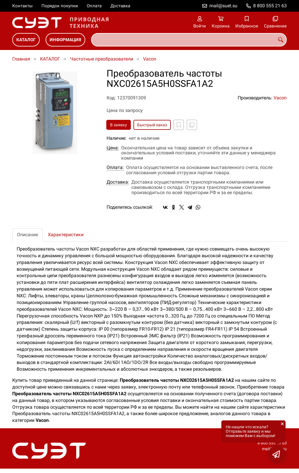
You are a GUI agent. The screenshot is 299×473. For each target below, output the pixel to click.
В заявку (118, 124)
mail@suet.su (223, 5)
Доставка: (118, 182)
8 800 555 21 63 (270, 5)
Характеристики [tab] (66, 234)
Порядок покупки (59, 5)
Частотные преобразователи (101, 59)
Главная (21, 59)
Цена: (113, 148)
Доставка (120, 5)
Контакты (22, 5)
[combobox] (189, 39)
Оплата (94, 5)
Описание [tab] (27, 234)
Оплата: (115, 167)
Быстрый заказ (152, 124)
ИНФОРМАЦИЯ (65, 39)
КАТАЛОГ (26, 39)
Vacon (149, 59)
